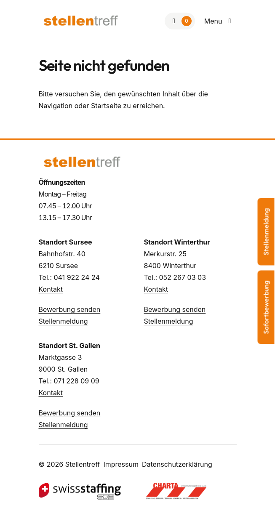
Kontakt (51, 289)
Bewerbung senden (70, 309)
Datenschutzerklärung (177, 464)
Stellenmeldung (63, 321)
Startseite (106, 105)
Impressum (121, 464)
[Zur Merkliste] (180, 21)
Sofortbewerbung (266, 307)
